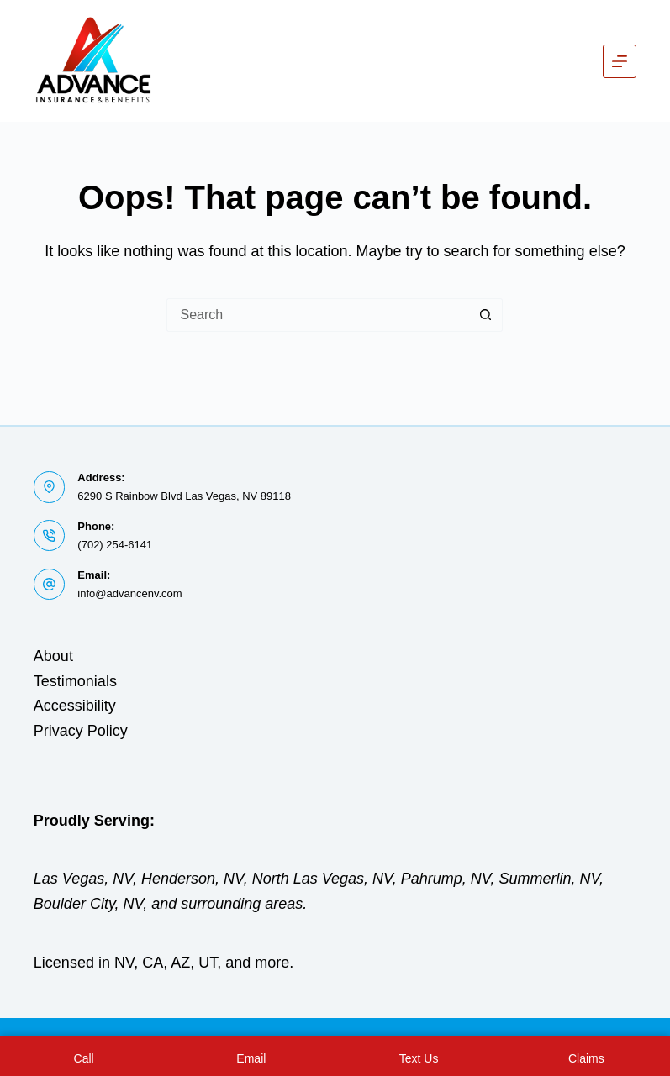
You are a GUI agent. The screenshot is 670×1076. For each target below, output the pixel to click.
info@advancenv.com (129, 593)
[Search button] (486, 315)
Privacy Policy (81, 730)
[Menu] (619, 61)
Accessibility (75, 705)
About (53, 656)
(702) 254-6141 (114, 544)
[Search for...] (317, 315)
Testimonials (75, 681)
